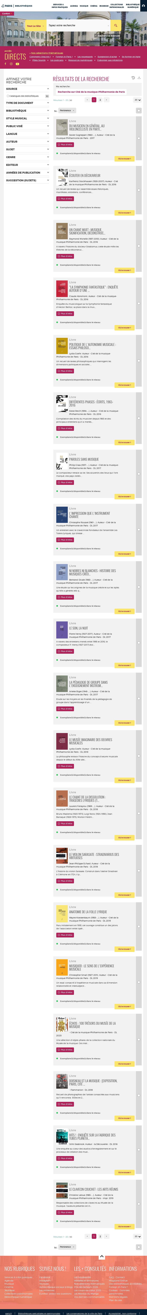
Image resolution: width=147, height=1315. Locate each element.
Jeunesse (9, 1290)
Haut (102, 1256)
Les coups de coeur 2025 (87, 1290)
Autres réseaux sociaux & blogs (56, 1287)
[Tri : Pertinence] (67, 110)
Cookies (113, 1290)
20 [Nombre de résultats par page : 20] (136, 100)
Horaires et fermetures (86, 1280)
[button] (143, 5)
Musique (9, 1283)
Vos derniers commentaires (89, 1297)
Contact (120, 1277)
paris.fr (8, 1313)
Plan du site (115, 1300)
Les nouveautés (82, 1277)
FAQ (111, 1277)
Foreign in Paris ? (118, 1287)
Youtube (44, 1283)
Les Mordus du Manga (86, 1293)
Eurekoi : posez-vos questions (55, 1293)
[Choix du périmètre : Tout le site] (36, 25)
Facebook (44, 1277)
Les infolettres (46, 1290)
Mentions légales (118, 1297)
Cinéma (8, 1287)
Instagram (45, 1280)
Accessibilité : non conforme (122, 1313)
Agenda (8, 1280)
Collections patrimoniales (18, 1293)
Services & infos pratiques (18, 1277)
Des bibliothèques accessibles (125, 1283)
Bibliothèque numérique (18, 1297)
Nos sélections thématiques (89, 1283)
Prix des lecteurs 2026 (86, 1287)
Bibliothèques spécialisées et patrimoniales (39, 1313)
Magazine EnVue (118, 1280)
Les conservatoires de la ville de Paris (84, 1313)
